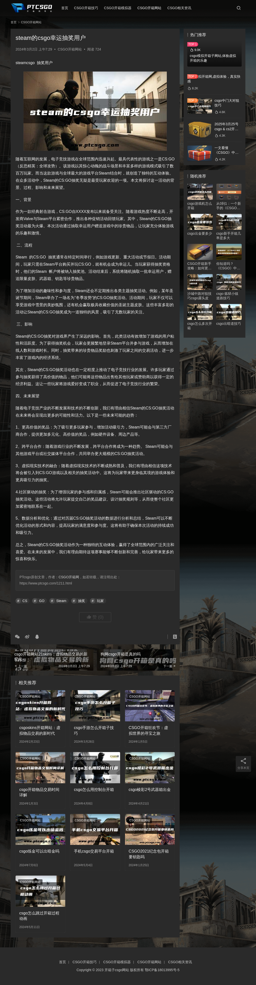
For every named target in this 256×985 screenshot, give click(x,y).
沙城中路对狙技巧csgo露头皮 (199, 296)
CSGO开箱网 (69, 577)
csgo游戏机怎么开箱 (199, 206)
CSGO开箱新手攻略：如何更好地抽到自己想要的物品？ (199, 266)
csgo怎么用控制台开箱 (94, 789)
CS (24, 601)
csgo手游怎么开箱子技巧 (94, 730)
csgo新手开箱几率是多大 (228, 235)
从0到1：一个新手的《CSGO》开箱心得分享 (228, 206)
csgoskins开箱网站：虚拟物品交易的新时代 (39, 730)
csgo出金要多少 (199, 233)
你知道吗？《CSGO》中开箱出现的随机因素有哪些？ (228, 266)
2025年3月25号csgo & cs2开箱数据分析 (226, 129)
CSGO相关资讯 (182, 8)
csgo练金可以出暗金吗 (39, 851)
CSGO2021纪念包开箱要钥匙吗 (149, 854)
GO (41, 601)
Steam (61, 601)
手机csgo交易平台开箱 (94, 851)
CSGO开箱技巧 (89, 8)
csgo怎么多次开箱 (199, 326)
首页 (67, 8)
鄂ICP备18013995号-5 (162, 970)
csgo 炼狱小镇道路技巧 (227, 296)
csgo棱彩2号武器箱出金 (150, 789)
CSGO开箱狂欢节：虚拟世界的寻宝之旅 (148, 730)
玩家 (100, 601)
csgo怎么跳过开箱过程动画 (39, 916)
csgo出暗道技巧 (228, 324)
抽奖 (81, 601)
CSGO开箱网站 (152, 8)
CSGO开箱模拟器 (120, 8)
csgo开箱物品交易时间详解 (39, 792)
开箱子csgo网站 (117, 970)
